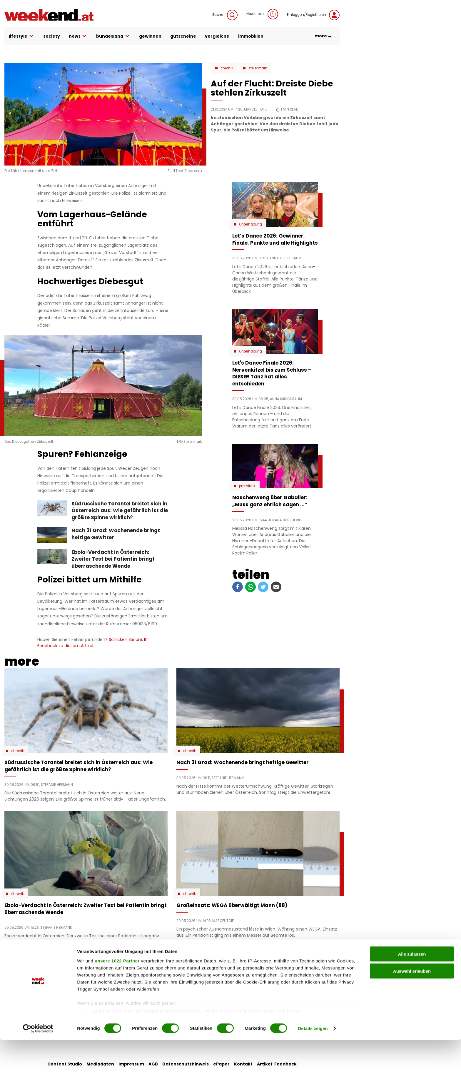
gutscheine (183, 36)
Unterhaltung (250, 224)
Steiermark (257, 68)
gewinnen (150, 36)
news (78, 36)
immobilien (250, 36)
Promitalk (247, 486)
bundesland (113, 36)
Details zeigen (313, 1062)
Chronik (227, 68)
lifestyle (21, 36)
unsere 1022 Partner (117, 994)
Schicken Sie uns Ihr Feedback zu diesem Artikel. (93, 643)
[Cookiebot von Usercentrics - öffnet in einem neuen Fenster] (38, 1062)
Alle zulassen (412, 988)
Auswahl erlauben (412, 1005)
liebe (179, 972)
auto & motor (134, 972)
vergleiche (217, 36)
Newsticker (262, 14)
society (51, 36)
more (324, 36)
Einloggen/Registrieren (313, 15)
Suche (225, 15)
